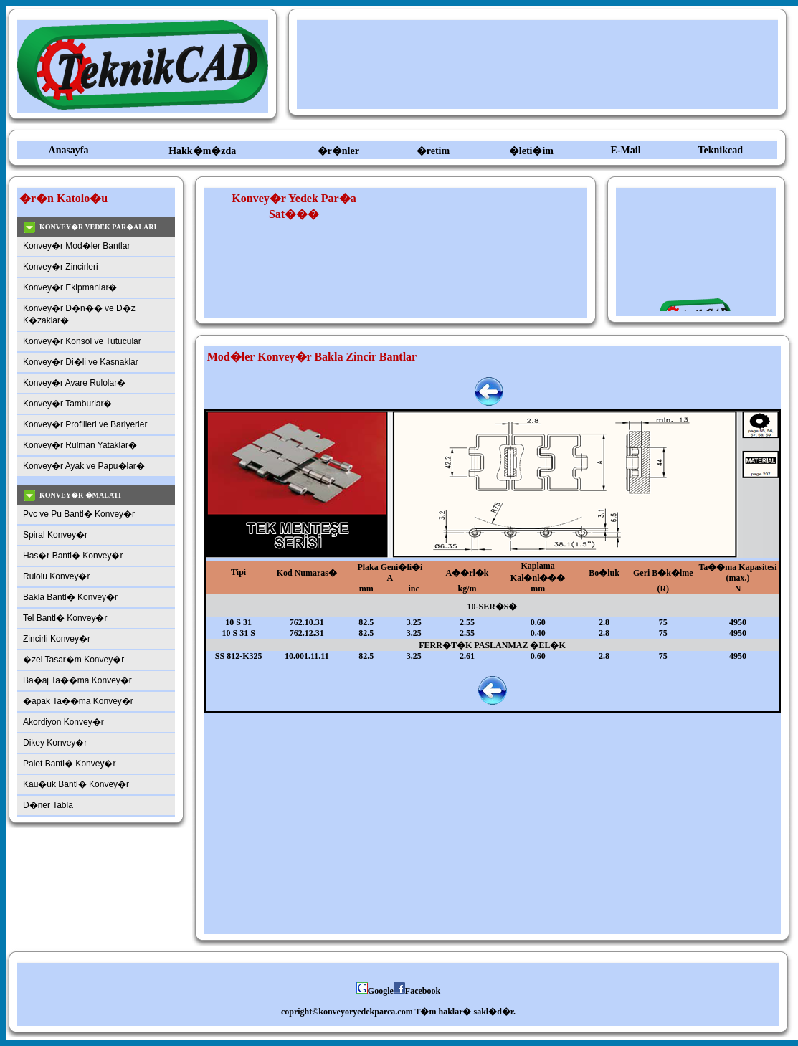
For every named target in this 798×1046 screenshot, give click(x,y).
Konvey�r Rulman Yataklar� (80, 445)
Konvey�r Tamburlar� (68, 404)
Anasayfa (69, 150)
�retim (433, 151)
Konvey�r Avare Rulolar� (74, 383)
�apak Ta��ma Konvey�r (78, 701)
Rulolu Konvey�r (56, 576)
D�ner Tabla (48, 805)
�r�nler (338, 151)
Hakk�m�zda (202, 151)
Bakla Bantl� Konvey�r (70, 597)
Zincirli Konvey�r (56, 639)
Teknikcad (720, 150)
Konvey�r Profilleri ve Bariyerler (85, 424)
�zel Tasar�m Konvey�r (73, 660)
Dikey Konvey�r (55, 743)
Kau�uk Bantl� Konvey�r (76, 784)
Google (375, 991)
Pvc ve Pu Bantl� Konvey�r (79, 514)
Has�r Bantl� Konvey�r (73, 556)
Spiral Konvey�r (55, 535)
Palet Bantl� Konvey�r (69, 764)
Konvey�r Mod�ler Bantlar (76, 246)
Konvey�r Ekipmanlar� (70, 287)
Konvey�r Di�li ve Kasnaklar (80, 362)
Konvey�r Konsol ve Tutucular (82, 341)
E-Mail (626, 150)
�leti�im (531, 151)
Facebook (417, 991)
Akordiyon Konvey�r (63, 722)
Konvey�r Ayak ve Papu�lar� (84, 466)
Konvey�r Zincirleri (60, 267)
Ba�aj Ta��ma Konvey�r (77, 680)
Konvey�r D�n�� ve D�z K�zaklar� (79, 314)
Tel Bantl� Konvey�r (65, 618)
